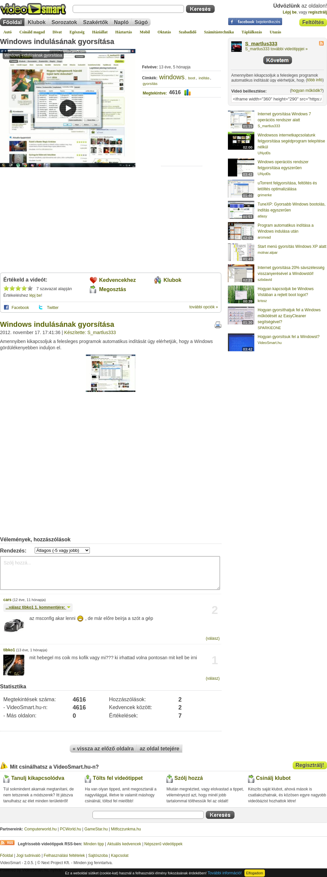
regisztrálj (317, 12)
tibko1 (9, 650)
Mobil (145, 32)
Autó (7, 32)
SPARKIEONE (269, 328)
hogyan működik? (306, 90)
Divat (57, 32)
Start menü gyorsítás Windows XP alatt (292, 246)
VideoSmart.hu (270, 343)
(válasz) (213, 638)
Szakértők (95, 22)
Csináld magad (32, 32)
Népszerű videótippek (163, 844)
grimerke (265, 195)
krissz (262, 301)
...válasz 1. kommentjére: (38, 607)
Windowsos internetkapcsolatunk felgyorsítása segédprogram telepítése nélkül (291, 141)
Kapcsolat (119, 855)
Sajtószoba (98, 855)
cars (7, 599)
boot (191, 78)
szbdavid (265, 280)
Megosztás (112, 289)
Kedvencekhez (117, 280)
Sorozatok (64, 22)
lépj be (35, 295)
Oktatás (164, 32)
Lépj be (290, 12)
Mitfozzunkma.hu (126, 829)
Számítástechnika (219, 32)
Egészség (76, 32)
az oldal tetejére (159, 748)
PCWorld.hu (70, 829)
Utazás (275, 32)
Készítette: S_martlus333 (90, 332)
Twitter (52, 307)
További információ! (225, 873)
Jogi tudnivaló (28, 855)
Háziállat (100, 32)
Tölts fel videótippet (118, 778)
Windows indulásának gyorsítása (57, 41)
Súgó (141, 22)
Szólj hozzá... (110, 573)
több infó (314, 80)
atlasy (262, 216)
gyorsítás (150, 84)
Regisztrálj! (310, 765)
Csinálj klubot (273, 778)
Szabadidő (187, 32)
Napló (121, 22)
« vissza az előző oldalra (103, 748)
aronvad (264, 237)
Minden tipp (94, 844)
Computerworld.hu (40, 829)
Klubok (37, 22)
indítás (204, 78)
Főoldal (12, 22)
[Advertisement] (181, 145)
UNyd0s (264, 153)
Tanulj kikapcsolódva (37, 778)
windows (172, 77)
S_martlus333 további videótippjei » (276, 49)
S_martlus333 (261, 43)
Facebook (20, 307)
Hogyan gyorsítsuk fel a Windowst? (288, 336)
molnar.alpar (268, 252)
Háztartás (123, 32)
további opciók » (203, 307)
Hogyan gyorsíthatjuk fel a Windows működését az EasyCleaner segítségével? (289, 316)
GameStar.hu (96, 829)
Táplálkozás (251, 32)
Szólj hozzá (188, 778)
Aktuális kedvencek (124, 844)
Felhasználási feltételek (64, 855)
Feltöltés (313, 22)
